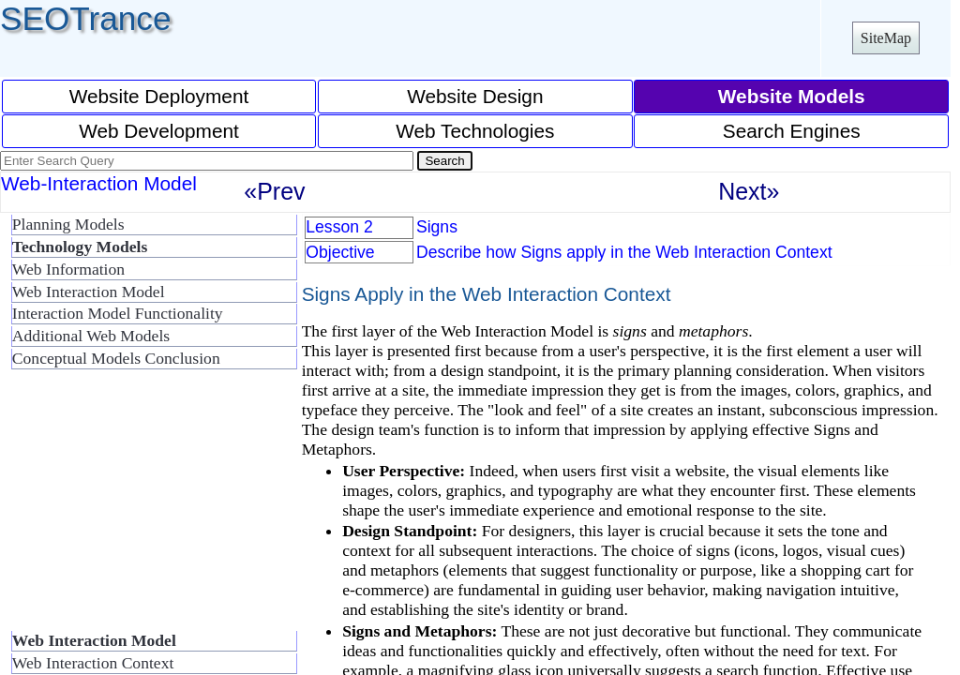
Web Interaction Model (88, 291)
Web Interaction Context (93, 662)
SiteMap (886, 38)
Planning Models (68, 224)
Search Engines (792, 131)
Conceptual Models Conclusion (116, 358)
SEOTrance (86, 18)
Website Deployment (159, 96)
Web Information (68, 269)
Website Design (475, 96)
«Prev (274, 191)
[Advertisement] (150, 508)
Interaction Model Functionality (117, 313)
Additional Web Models (91, 335)
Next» (748, 191)
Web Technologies (475, 131)
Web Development (159, 131)
